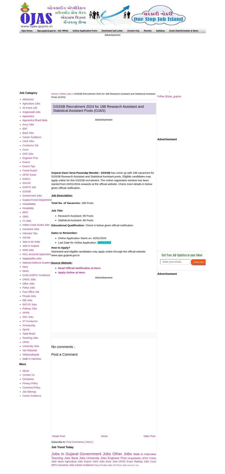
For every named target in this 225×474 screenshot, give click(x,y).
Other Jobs (66, 93)
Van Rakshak (29, 350)
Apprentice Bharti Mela (34, 120)
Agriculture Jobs (74, 461)
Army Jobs (112, 461)
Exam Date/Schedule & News (183, 31)
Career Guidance (85, 465)
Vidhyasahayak (30, 354)
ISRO (25, 216)
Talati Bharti (28, 333)
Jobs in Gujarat (65, 454)
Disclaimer (28, 379)
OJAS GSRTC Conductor (36, 275)
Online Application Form (85, 31)
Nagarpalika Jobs (31, 258)
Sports (26, 329)
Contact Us (28, 374)
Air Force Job (120, 465)
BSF (24, 128)
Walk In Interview (144, 454)
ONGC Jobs (29, 279)
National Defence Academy (37, 262)
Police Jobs (28, 287)
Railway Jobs (142, 461)
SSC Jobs (27, 317)
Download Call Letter (112, 31)
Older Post (149, 436)
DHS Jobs (28, 153)
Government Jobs (96, 454)
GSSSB (26, 191)
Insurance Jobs (66, 465)
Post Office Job (30, 291)
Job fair (26, 237)
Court (153, 461)
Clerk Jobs (98, 461)
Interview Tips (133, 465)
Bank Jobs (78, 458)
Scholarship (28, 325)
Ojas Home (27, 31)
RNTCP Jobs (29, 304)
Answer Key (133, 31)
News (61, 461)
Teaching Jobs (61, 458)
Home (104, 436)
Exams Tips (28, 166)
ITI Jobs (26, 220)
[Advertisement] (112, 61)
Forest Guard (29, 170)
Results (148, 31)
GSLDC (26, 183)
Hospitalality (134, 458)
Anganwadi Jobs (31, 112)
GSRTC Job (29, 187)
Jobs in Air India (31, 241)
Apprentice (28, 116)
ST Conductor (30, 321)
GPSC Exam (126, 461)
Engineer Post (118, 458)
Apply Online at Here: (72, 272)
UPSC (145, 458)
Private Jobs (106, 465)
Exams (88, 461)
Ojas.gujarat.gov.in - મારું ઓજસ (52, 31)
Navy (97, 465)
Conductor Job (30, 145)
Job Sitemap (29, 391)
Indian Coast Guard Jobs (36, 224)
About (25, 370)
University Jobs (97, 458)
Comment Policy (31, 387)
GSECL (26, 179)
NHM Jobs (28, 250)
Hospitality (28, 208)
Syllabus (160, 31)
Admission (28, 99)
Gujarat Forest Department (37, 199)
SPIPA (26, 312)
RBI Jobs (27, 300)
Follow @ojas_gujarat (169, 96)
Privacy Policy (30, 383)
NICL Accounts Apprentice (36, 254)
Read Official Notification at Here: (79, 268)
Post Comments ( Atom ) (79, 442)
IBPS (54, 465)
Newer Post (58, 436)
